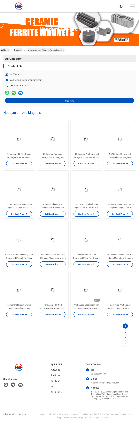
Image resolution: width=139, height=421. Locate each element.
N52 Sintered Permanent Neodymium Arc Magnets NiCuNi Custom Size (53, 157)
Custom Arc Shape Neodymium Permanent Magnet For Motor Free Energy (19, 257)
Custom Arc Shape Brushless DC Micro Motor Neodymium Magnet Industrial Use (53, 257)
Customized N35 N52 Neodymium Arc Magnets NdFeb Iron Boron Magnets (53, 207)
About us (55, 370)
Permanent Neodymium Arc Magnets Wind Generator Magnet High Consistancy (19, 308)
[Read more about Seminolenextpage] (125, 337)
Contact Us (56, 392)
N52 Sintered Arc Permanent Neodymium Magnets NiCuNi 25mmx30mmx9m (86, 157)
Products (18, 50)
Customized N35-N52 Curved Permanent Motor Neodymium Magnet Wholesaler (86, 257)
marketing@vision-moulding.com (26, 80)
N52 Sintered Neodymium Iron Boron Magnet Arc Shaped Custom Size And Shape (120, 257)
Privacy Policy (9, 414)
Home (5, 50)
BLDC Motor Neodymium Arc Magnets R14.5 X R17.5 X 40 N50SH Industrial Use (86, 207)
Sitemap (22, 414)
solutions (55, 381)
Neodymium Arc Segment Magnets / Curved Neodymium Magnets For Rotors (120, 308)
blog (53, 386)
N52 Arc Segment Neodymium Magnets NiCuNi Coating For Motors (19, 207)
